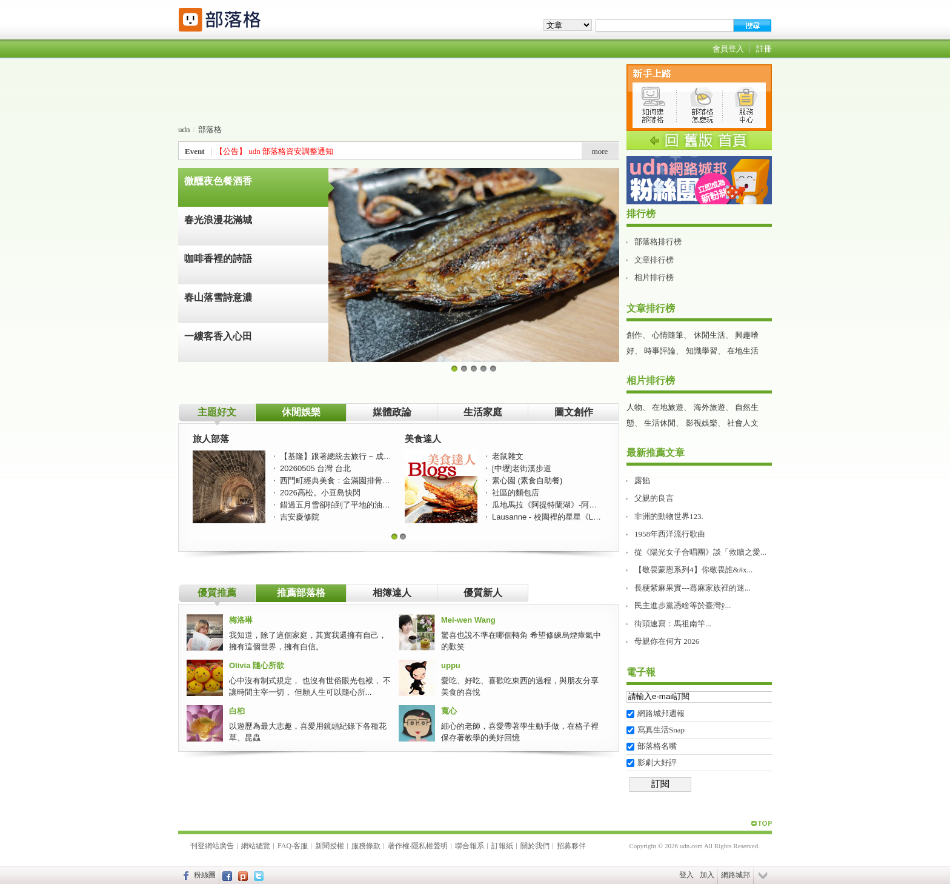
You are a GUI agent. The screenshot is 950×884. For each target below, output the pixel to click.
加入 (707, 875)
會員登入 (728, 48)
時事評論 (660, 350)
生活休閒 (660, 422)
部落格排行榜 (658, 241)
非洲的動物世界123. (668, 516)
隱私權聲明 (429, 846)
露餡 (642, 480)
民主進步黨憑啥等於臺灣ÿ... (682, 605)
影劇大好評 (657, 762)
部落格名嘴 (657, 746)
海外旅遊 (709, 407)
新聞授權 (329, 846)
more (600, 151)
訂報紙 (502, 846)
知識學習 (701, 350)
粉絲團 (205, 875)
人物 (634, 407)
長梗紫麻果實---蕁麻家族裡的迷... (692, 587)
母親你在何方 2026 (666, 641)
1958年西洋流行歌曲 (669, 533)
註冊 (764, 48)
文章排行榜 (654, 259)
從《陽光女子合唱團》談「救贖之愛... (700, 552)
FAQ (284, 846)
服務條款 (365, 846)
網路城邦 (735, 875)
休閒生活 (709, 335)
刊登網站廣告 (212, 846)
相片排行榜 (654, 277)
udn (184, 129)
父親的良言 (654, 498)
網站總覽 (255, 846)
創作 (634, 335)
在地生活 (743, 350)
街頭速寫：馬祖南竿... (672, 623)
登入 (686, 875)
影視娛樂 (701, 422)
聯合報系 (469, 846)
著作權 (399, 846)
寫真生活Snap (661, 729)
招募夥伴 (571, 846)
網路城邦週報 (661, 713)
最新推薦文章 (655, 452)
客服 (300, 846)
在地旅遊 (667, 407)
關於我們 (535, 846)
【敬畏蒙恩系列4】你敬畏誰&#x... (693, 569)
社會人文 (743, 422)
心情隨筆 (667, 335)
